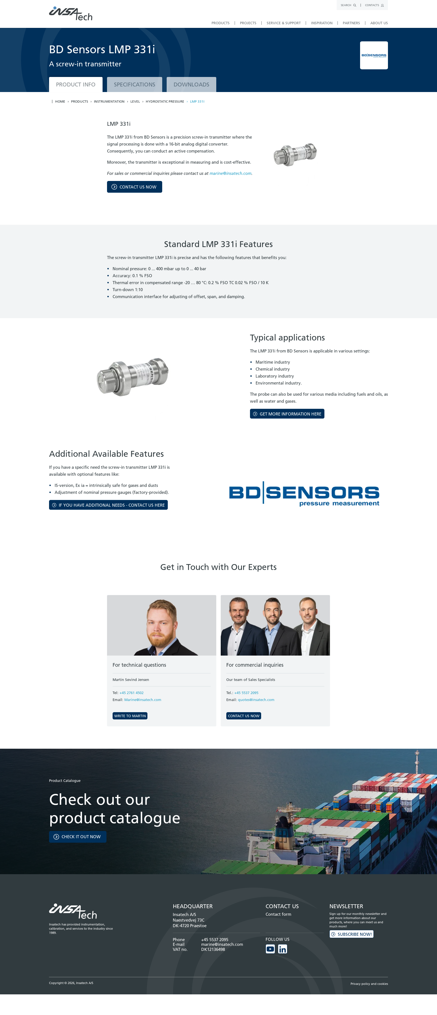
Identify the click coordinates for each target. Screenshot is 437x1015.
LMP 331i (197, 101)
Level (135, 101)
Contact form (278, 914)
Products (79, 101)
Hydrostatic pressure (165, 101)
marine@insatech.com (230, 173)
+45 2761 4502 (132, 692)
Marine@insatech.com (142, 699)
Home (60, 101)
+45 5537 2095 (246, 692)
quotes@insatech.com (256, 699)
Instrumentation (109, 101)
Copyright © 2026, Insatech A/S (71, 983)
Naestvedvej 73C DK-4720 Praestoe (190, 922)
